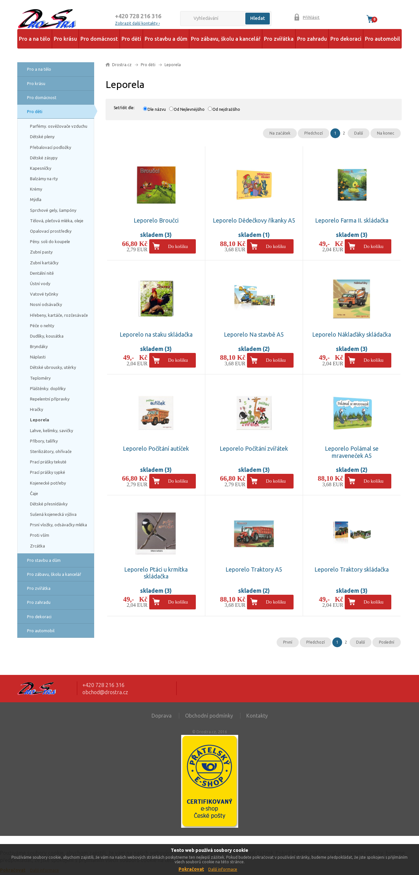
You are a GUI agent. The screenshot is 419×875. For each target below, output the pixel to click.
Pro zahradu (312, 39)
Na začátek (279, 133)
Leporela (39, 419)
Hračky (36, 409)
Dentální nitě (42, 273)
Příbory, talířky (44, 441)
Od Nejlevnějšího (189, 109)
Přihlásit (311, 17)
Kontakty (257, 716)
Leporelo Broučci (156, 220)
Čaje (34, 493)
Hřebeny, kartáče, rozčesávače (59, 315)
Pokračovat (191, 869)
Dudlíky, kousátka (47, 336)
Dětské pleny (42, 136)
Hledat (257, 18)
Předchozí (313, 133)
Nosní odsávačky (46, 304)
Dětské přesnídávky (48, 504)
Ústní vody (40, 283)
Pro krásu (65, 39)
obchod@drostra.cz (105, 692)
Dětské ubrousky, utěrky (53, 367)
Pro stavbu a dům (166, 39)
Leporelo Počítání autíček (156, 448)
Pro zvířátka (279, 39)
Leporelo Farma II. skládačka (351, 220)
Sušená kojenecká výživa (53, 514)
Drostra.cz (122, 65)
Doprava (162, 716)
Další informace (222, 869)
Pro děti (131, 39)
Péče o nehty (42, 325)
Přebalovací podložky (50, 147)
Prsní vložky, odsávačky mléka (58, 524)
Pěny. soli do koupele (50, 241)
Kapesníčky (40, 168)
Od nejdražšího (226, 109)
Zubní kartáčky (44, 262)
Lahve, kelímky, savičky (51, 430)
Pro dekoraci (345, 39)
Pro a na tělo (34, 39)
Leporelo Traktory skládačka (351, 569)
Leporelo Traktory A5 (253, 569)
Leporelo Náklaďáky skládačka (351, 334)
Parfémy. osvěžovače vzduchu (58, 126)
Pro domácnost (99, 39)
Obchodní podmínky (209, 716)
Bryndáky (39, 346)
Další (358, 133)
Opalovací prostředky (50, 231)
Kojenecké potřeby (48, 483)
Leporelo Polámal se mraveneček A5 (352, 452)
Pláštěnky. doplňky (47, 388)
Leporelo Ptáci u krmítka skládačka (156, 573)
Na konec (385, 133)
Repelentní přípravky (49, 399)
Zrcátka (37, 546)
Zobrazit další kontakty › (137, 23)
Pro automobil (382, 39)
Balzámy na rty (44, 178)
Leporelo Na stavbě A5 (254, 334)
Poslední (386, 642)
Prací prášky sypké (47, 472)
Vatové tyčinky (44, 294)
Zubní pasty (41, 252)
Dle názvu (157, 109)
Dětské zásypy (43, 157)
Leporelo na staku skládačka (156, 334)
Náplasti (38, 357)
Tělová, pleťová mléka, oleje (56, 220)
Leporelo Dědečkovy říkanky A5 (254, 220)
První (287, 642)
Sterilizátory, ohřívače (51, 451)
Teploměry (40, 378)
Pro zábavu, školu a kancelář (225, 39)
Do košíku (178, 246)
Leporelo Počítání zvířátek (254, 448)
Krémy (36, 189)
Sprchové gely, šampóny (53, 210)
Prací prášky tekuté (48, 461)
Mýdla (35, 199)
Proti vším (39, 535)
